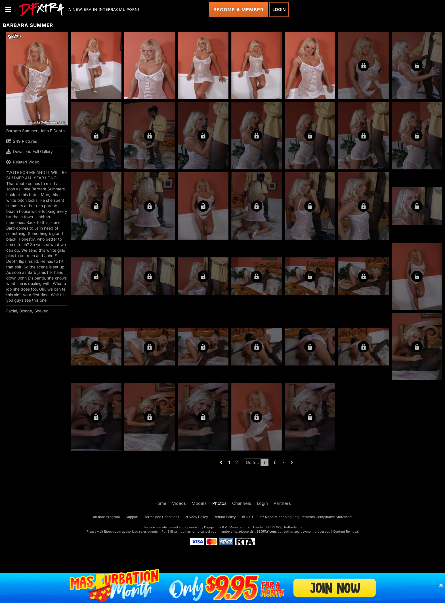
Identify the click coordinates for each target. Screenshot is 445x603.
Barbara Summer (21, 130)
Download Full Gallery (29, 151)
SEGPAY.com (266, 531)
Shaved (41, 310)
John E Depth (52, 130)
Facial (11, 310)
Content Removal (346, 531)
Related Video (22, 162)
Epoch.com (112, 531)
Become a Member (238, 9)
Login (279, 9)
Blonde (25, 310)
